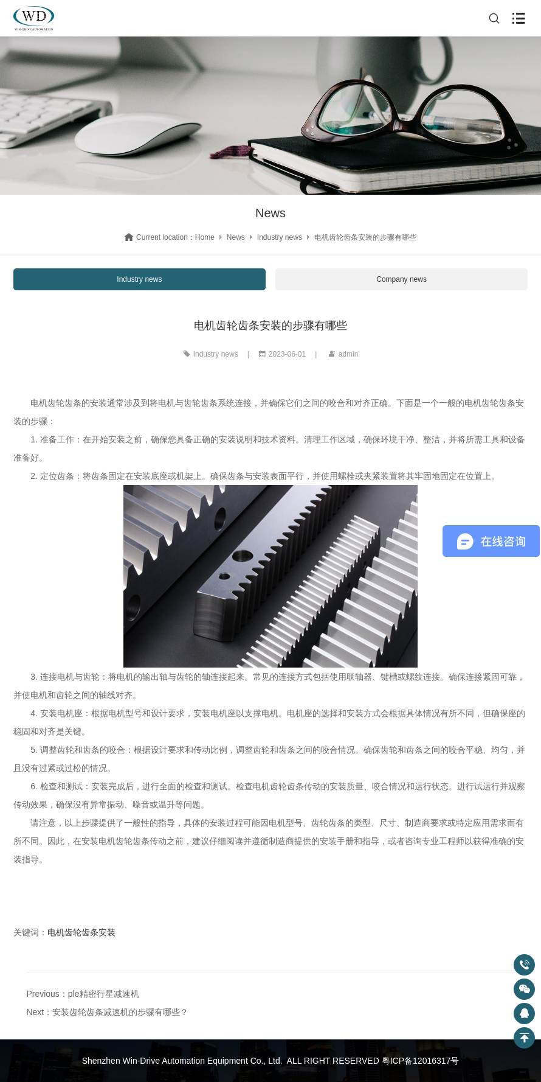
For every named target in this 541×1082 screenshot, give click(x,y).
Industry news (279, 237)
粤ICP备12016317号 (421, 1061)
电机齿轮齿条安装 (81, 932)
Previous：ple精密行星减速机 (82, 994)
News (236, 237)
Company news (401, 279)
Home (205, 237)
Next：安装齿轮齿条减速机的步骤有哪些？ (107, 1012)
